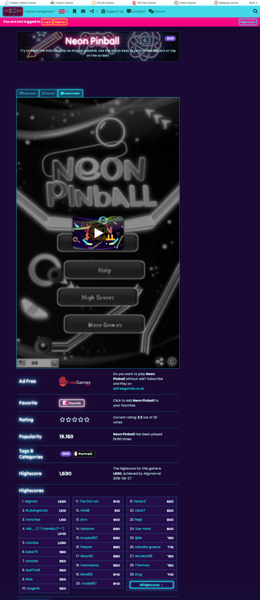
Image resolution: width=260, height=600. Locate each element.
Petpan (86, 547)
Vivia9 (84, 510)
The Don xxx (89, 501)
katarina (87, 528)
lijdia (138, 537)
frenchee (33, 519)
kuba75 (32, 551)
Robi (29, 579)
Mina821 (86, 574)
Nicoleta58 (143, 556)
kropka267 (89, 537)
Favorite (72, 403)
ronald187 (89, 583)
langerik (33, 588)
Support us (112, 11)
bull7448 (33, 570)
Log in (47, 22)
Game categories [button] (39, 11)
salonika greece (147, 547)
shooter (32, 561)
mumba (32, 542)
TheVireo (142, 565)
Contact (136, 11)
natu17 (140, 510)
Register (60, 22)
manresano (89, 565)
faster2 (140, 501)
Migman (31, 501)
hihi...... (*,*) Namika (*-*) (45, 528)
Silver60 (86, 556)
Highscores (248, 22)
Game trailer (70, 93)
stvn (83, 519)
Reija (138, 519)
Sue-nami (143, 528)
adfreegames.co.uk (128, 388)
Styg (138, 574)
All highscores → (152, 585)
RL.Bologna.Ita (37, 510)
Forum (156, 11)
